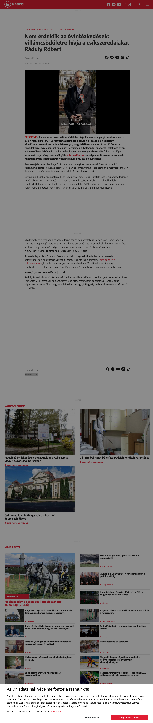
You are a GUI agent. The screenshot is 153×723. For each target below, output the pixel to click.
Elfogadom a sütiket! (129, 717)
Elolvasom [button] (56, 711)
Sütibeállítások (92, 717)
